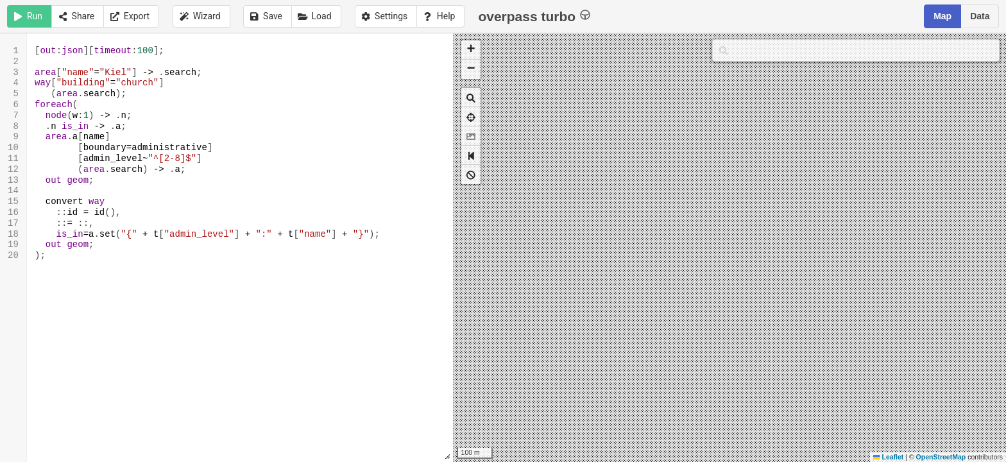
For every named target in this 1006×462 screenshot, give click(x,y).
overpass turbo (534, 16)
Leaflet (888, 457)
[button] (471, 50)
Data (979, 16)
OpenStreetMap (941, 457)
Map (942, 16)
